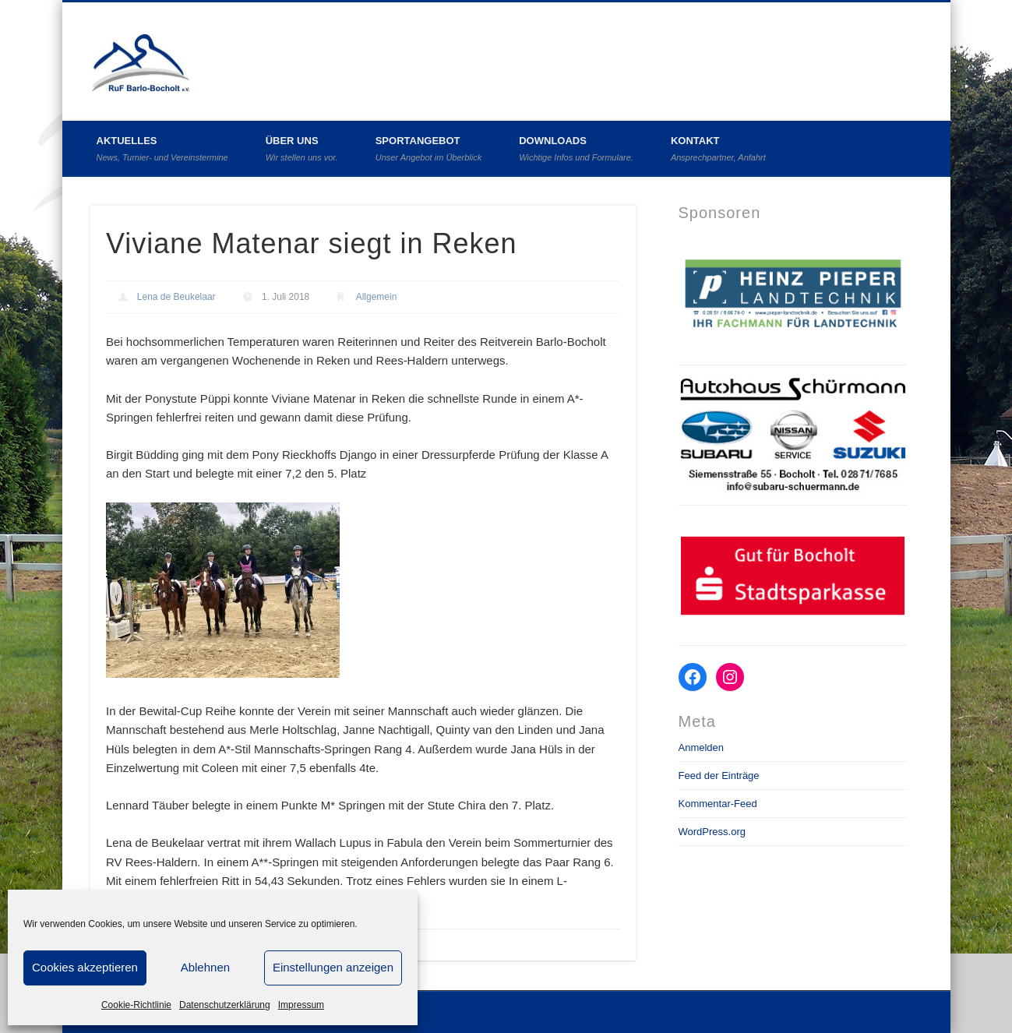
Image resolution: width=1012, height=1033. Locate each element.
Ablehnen (205, 967)
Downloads (576, 148)
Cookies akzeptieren (85, 967)
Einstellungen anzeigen (333, 967)
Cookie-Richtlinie (136, 1005)
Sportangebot (429, 148)
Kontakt (718, 148)
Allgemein (376, 296)
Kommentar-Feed (718, 803)
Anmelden (702, 747)
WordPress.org (712, 831)
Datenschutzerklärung (224, 1005)
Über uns (302, 148)
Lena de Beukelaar (176, 296)
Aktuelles (162, 148)
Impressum (301, 1005)
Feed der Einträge (719, 775)
